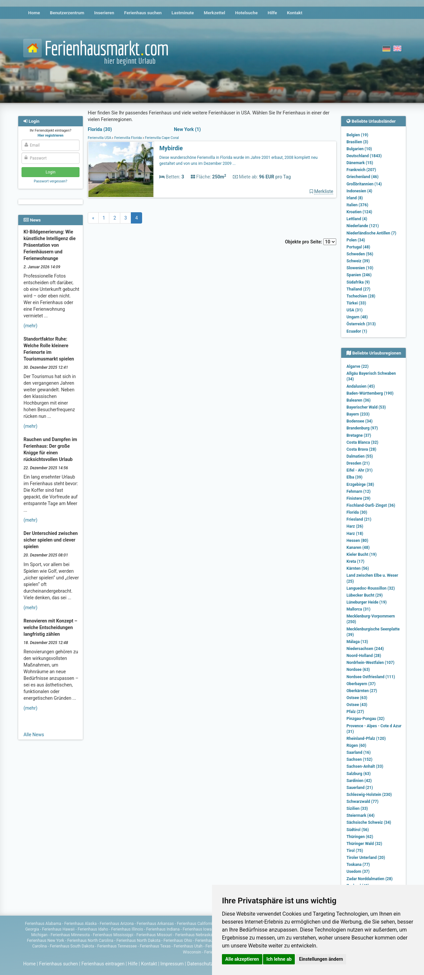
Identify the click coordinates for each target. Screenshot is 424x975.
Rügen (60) (356, 745)
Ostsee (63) (356, 697)
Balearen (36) (358, 400)
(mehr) (30, 325)
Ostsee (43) (356, 704)
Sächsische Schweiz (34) (368, 822)
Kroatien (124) (359, 212)
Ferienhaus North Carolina (90, 940)
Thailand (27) (358, 289)
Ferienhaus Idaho (93, 929)
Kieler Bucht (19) (361, 554)
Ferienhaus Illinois (127, 929)
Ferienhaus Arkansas (155, 923)
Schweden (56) (359, 254)
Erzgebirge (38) (360, 484)
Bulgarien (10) (359, 149)
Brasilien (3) (357, 142)
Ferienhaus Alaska (80, 923)
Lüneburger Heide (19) (366, 602)
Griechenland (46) (362, 176)
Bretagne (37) (358, 435)
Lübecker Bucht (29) (364, 595)
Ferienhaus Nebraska (194, 935)
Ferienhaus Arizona (116, 923)
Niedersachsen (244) (365, 648)
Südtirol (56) (357, 829)
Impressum (172, 963)
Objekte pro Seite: (310, 241)
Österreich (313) (361, 324)
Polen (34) (355, 240)
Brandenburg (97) (362, 428)
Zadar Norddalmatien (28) (369, 879)
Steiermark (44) (360, 815)
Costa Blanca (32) (362, 442)
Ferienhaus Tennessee (116, 946)
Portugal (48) (358, 247)
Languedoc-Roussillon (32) (370, 588)
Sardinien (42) (359, 780)
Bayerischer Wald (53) (366, 407)
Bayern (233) (358, 414)
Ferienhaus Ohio (178, 940)
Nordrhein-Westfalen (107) (370, 662)
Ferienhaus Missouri (154, 935)
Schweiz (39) (358, 261)
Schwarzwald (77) (362, 801)
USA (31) (354, 310)
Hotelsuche (246, 12)
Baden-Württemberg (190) (370, 393)
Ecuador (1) (356, 331)
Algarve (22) (357, 366)
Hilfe (272, 12)
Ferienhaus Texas (155, 946)
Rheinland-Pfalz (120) (366, 738)
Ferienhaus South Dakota (72, 946)
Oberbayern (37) (361, 684)
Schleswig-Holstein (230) (369, 794)
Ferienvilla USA (100, 138)
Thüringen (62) (359, 836)
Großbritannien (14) (364, 184)
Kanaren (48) (358, 547)
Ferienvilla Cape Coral (161, 138)
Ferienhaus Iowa (197, 929)
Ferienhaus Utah (188, 946)
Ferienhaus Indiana (163, 929)
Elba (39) (354, 477)
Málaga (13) (357, 641)
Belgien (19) (357, 135)
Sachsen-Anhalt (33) (364, 766)
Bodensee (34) (359, 421)
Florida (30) (100, 129)
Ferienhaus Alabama (43, 923)
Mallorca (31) (358, 609)
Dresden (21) (358, 463)
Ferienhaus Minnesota (70, 935)
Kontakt (294, 12)
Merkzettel (214, 12)
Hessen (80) (357, 540)
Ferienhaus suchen (143, 12)
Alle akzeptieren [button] (242, 959)
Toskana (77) (358, 864)
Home (34, 12)
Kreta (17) (355, 561)
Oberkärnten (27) (361, 690)
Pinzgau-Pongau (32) (365, 718)
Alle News (34, 734)
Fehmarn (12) (358, 491)
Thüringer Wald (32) (364, 843)
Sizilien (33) (357, 808)
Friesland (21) (358, 519)
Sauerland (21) (359, 787)
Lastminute (183, 12)
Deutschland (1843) (364, 156)
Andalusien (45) (360, 386)
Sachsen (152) (359, 759)
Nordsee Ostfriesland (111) (370, 677)
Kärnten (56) (357, 568)
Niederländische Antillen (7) (371, 233)
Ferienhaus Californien (197, 923)
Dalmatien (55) (359, 456)
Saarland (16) (358, 752)
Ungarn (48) (357, 317)
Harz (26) (354, 526)
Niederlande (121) (362, 226)
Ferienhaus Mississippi (113, 935)
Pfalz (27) (355, 711)
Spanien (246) (359, 275)
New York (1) (187, 129)
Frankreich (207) (361, 169)
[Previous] (93, 218)
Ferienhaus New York (45, 940)
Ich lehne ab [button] (279, 959)
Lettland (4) (356, 219)
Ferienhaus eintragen (103, 963)
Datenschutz (200, 963)
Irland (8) (354, 198)
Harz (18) (354, 533)
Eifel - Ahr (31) (359, 470)
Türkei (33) (356, 303)
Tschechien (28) (360, 296)
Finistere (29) (358, 498)
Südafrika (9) (358, 282)
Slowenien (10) (359, 268)
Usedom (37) (358, 871)
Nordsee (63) (358, 669)
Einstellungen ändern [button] (321, 959)
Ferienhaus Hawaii (58, 929)
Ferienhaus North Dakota (138, 940)
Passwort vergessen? (50, 181)
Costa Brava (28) (361, 449)
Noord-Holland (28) (363, 655)
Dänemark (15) (359, 163)
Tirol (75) (354, 850)
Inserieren (104, 12)
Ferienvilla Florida (127, 138)
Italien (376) (357, 205)
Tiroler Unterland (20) (365, 857)
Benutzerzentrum (67, 12)
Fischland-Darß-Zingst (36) (370, 505)
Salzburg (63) (358, 773)
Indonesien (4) (359, 191)
